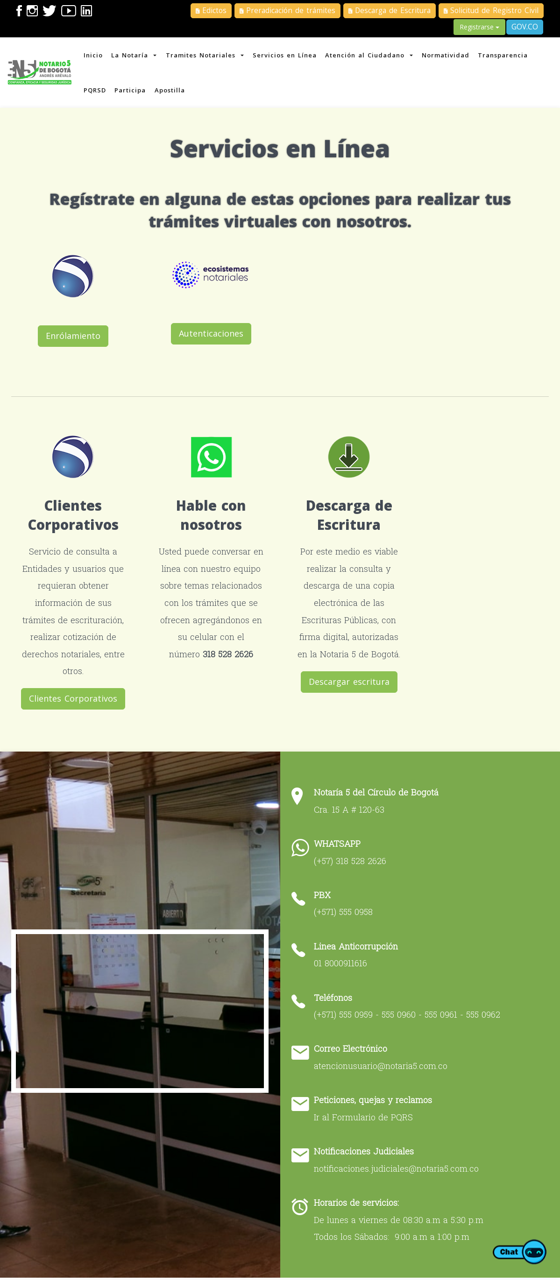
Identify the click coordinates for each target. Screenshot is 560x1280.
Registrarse (479, 26)
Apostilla (172, 93)
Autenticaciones (211, 337)
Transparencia (509, 56)
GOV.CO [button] (524, 27)
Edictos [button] (211, 11)
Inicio (94, 56)
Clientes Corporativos (75, 702)
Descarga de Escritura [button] (389, 11)
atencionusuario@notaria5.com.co (383, 1068)
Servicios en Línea (288, 56)
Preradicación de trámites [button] (287, 11)
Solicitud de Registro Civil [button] (491, 11)
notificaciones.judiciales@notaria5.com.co (398, 1170)
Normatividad (451, 56)
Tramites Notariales (208, 56)
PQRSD (96, 93)
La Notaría (136, 56)
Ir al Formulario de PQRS (365, 1119)
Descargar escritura (348, 684)
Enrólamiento (75, 339)
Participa (132, 93)
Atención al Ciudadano (374, 56)
